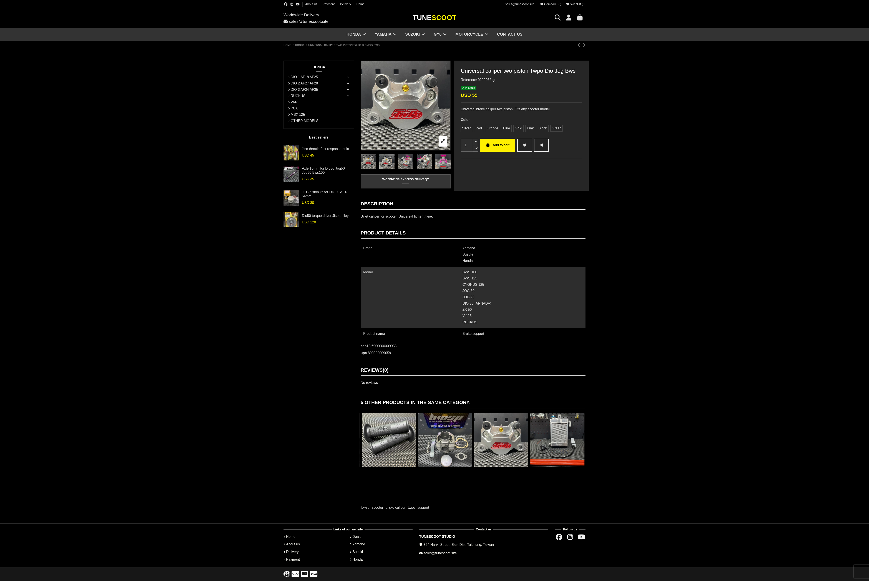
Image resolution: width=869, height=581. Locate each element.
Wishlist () (575, 4)
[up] (475, 142)
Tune (434, 17)
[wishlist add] (524, 145)
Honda (357, 559)
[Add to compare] (541, 145)
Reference (469, 80)
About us (311, 4)
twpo (411, 507)
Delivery (346, 4)
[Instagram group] (292, 4)
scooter (377, 507)
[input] (467, 145)
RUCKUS (298, 96)
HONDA (318, 67)
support (423, 507)
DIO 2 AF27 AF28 (304, 83)
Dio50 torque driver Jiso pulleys (326, 216)
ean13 (365, 346)
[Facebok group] (286, 4)
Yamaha (358, 544)
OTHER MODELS (304, 121)
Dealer (357, 536)
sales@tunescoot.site (519, 4)
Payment (329, 4)
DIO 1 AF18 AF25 (304, 77)
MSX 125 (298, 114)
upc (364, 353)
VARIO (296, 102)
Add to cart (497, 145)
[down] (475, 148)
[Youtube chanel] (297, 4)
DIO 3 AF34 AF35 (304, 89)
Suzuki (357, 552)
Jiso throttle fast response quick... (327, 149)
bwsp (365, 507)
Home (361, 4)
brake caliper (396, 507)
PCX (294, 108)
